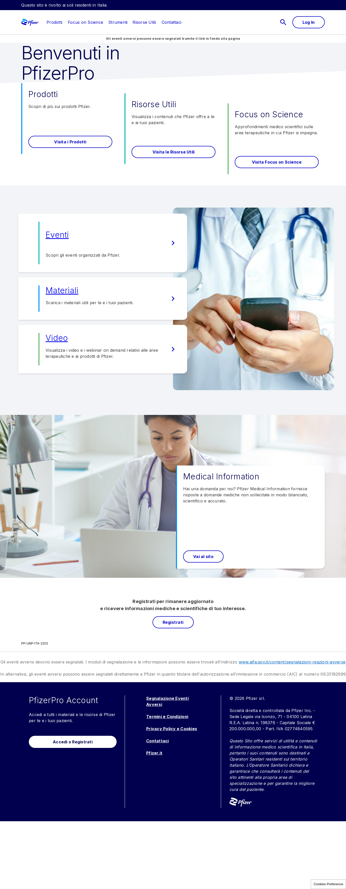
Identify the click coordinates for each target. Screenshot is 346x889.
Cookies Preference (328, 884)
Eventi (57, 302)
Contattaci (157, 808)
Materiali (62, 358)
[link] (54, 22)
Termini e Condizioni (167, 784)
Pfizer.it (154, 820)
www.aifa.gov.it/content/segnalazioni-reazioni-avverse (292, 729)
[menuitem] (51, 22)
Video (57, 406)
